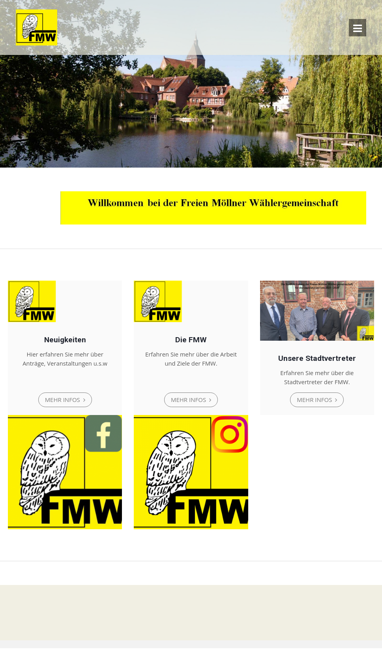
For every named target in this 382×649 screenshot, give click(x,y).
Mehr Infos (63, 400)
